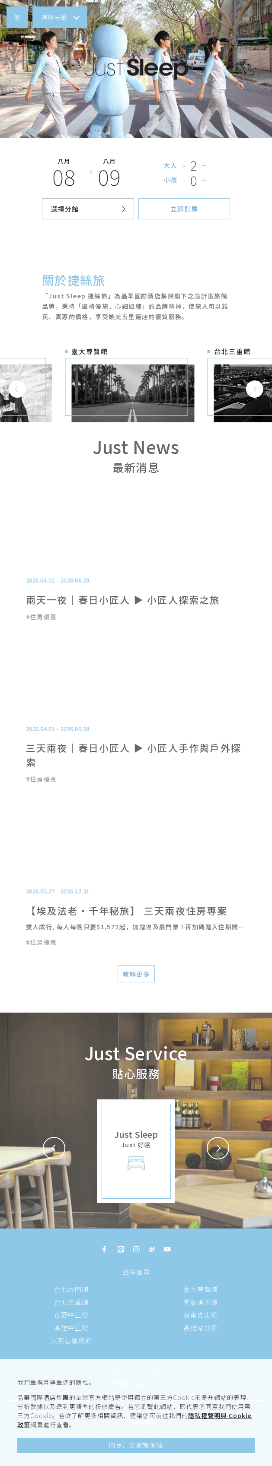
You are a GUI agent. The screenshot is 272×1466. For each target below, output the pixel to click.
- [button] (184, 165)
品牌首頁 (136, 1271)
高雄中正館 (71, 1327)
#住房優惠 (41, 616)
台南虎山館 (200, 1314)
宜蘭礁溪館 (200, 1302)
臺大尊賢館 (200, 1289)
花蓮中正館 (71, 1314)
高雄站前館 (200, 1327)
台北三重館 (71, 1302)
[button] (17, 17)
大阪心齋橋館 (71, 1340)
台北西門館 (71, 1289)
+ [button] (204, 165)
